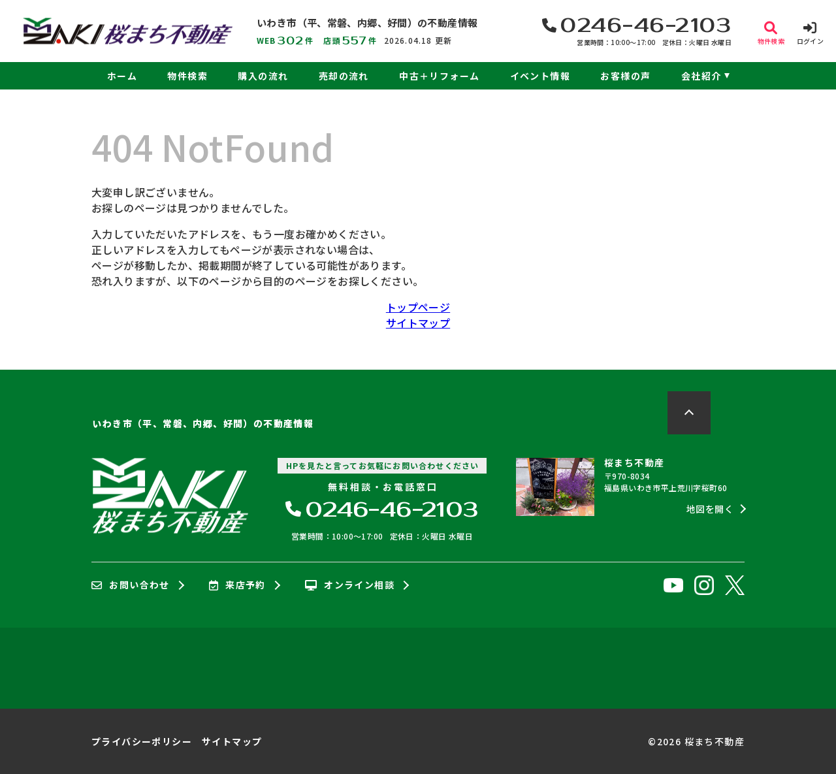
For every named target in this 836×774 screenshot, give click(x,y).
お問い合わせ (130, 585)
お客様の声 (625, 75)
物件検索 (187, 75)
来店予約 (237, 585)
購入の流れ (263, 75)
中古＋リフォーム (439, 75)
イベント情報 (540, 75)
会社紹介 (701, 75)
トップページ (418, 307)
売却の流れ (344, 75)
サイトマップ (418, 323)
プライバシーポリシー (141, 741)
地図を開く (709, 508)
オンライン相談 (349, 585)
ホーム (122, 75)
